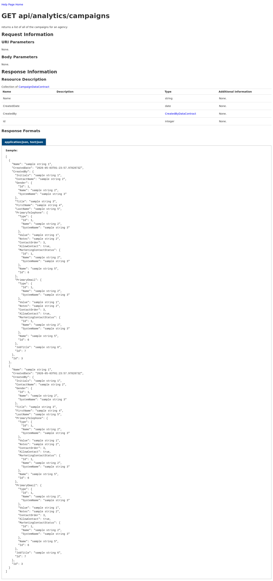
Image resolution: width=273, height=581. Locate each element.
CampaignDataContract (34, 86)
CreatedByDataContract (180, 113)
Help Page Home (12, 4)
